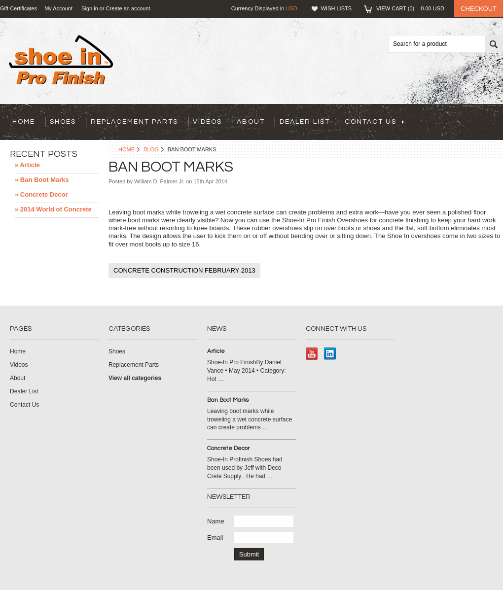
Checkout (479, 8)
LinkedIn (330, 353)
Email (215, 537)
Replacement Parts (134, 121)
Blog (151, 149)
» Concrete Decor (41, 194)
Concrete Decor (228, 448)
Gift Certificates (18, 8)
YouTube (312, 353)
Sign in (89, 8)
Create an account (128, 8)
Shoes (63, 121)
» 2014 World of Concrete (53, 209)
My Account (58, 8)
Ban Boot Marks (228, 400)
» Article (27, 165)
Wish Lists (336, 8)
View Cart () (410, 8)
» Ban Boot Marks (42, 179)
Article (216, 351)
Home (126, 149)
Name (215, 521)
